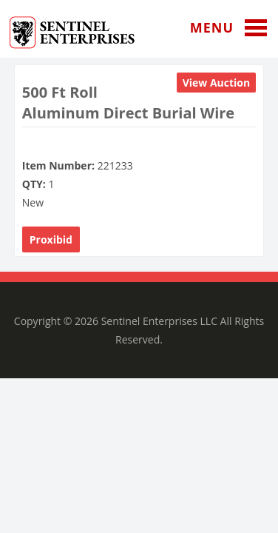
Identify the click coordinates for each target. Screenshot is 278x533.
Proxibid (51, 239)
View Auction (217, 83)
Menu (234, 28)
